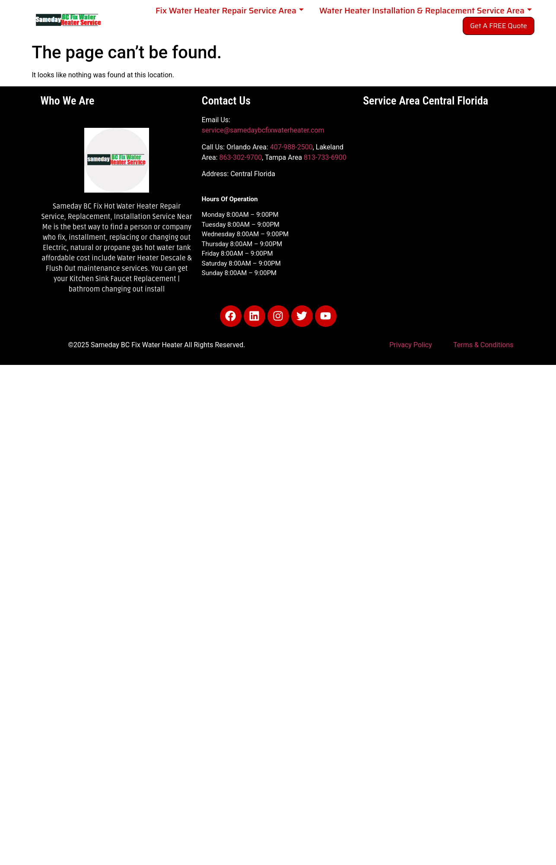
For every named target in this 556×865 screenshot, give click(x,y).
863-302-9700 (240, 157)
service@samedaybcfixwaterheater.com (263, 130)
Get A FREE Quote (498, 25)
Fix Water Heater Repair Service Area (230, 10)
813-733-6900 (325, 157)
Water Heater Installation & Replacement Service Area (425, 10)
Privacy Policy (410, 345)
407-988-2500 (291, 147)
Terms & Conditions (483, 345)
